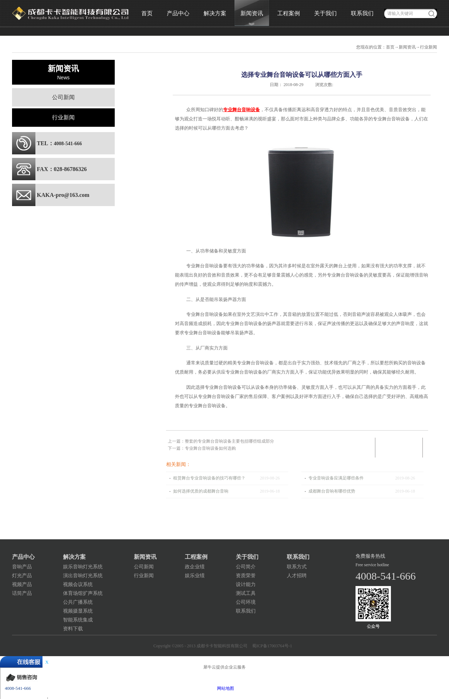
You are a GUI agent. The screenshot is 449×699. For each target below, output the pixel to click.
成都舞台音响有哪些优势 (331, 491)
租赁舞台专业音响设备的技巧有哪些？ (209, 478)
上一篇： (221, 441)
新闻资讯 (407, 47)
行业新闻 (428, 47)
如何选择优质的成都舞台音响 (200, 491)
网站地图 (224, 688)
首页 (147, 13)
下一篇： (202, 448)
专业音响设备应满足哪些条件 (336, 478)
